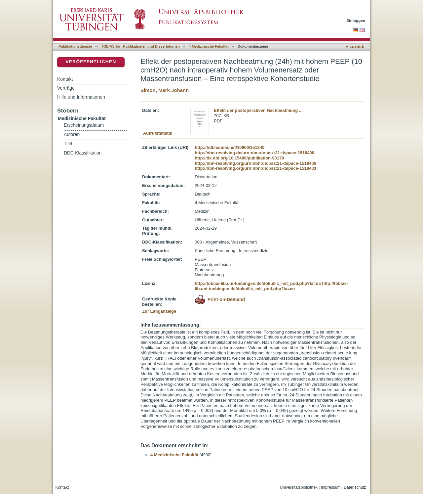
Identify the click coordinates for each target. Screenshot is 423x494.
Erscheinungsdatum (84, 125)
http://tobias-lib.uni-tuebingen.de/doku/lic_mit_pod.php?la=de (258, 283)
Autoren (72, 134)
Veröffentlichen (90, 61)
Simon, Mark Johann (164, 90)
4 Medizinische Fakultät (208, 46)
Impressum (331, 487)
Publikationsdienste (75, 46)
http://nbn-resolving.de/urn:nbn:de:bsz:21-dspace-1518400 (254, 152)
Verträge (66, 88)
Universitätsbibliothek (299, 487)
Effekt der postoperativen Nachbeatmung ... (258, 110)
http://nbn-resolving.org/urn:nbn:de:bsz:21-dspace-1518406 (255, 163)
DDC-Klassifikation (82, 153)
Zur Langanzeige (159, 311)
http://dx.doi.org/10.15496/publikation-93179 (239, 158)
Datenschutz (355, 487)
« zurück (355, 46)
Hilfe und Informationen (81, 97)
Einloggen (356, 20)
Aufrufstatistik (157, 133)
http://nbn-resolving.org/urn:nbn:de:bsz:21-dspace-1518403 (255, 168)
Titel (68, 143)
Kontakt (65, 79)
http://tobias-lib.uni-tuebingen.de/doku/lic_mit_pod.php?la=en (271, 286)
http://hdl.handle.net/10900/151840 (229, 147)
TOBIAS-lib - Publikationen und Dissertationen (140, 46)
